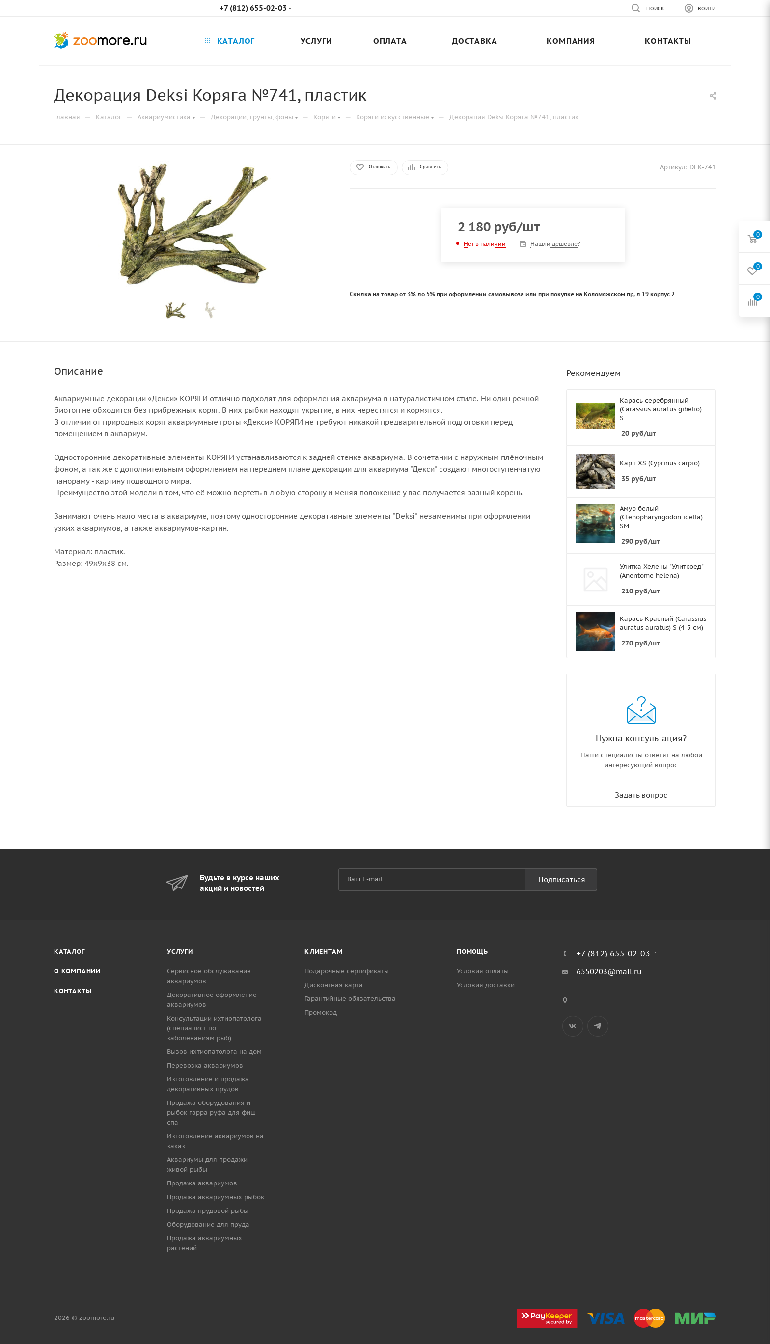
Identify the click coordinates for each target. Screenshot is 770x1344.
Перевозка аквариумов (205, 1065)
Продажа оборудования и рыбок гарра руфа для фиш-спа (212, 1113)
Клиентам (323, 951)
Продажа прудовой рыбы (207, 1211)
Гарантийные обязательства (350, 999)
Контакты (72, 991)
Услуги (180, 951)
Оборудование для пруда (208, 1224)
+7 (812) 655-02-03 (253, 8)
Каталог (69, 951)
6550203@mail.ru (609, 971)
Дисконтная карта (333, 985)
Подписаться (561, 879)
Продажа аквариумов (202, 1183)
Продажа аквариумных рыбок (215, 1197)
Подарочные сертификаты (346, 971)
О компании (77, 971)
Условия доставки (486, 985)
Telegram (597, 1026)
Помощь (472, 951)
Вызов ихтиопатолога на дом (214, 1052)
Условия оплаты (483, 971)
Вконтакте (572, 1026)
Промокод (320, 1012)
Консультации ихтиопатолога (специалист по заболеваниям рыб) (214, 1028)
